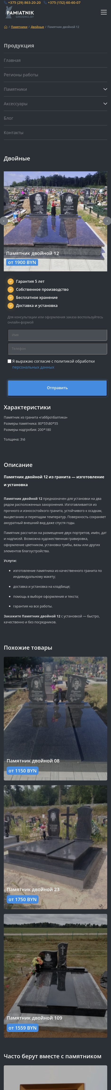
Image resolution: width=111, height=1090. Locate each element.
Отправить (57, 387)
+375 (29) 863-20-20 (24, 2)
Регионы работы (21, 75)
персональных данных (33, 367)
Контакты (13, 132)
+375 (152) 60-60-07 (64, 2)
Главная (12, 60)
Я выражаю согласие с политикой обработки (53, 364)
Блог (8, 118)
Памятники (19, 27)
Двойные (37, 27)
